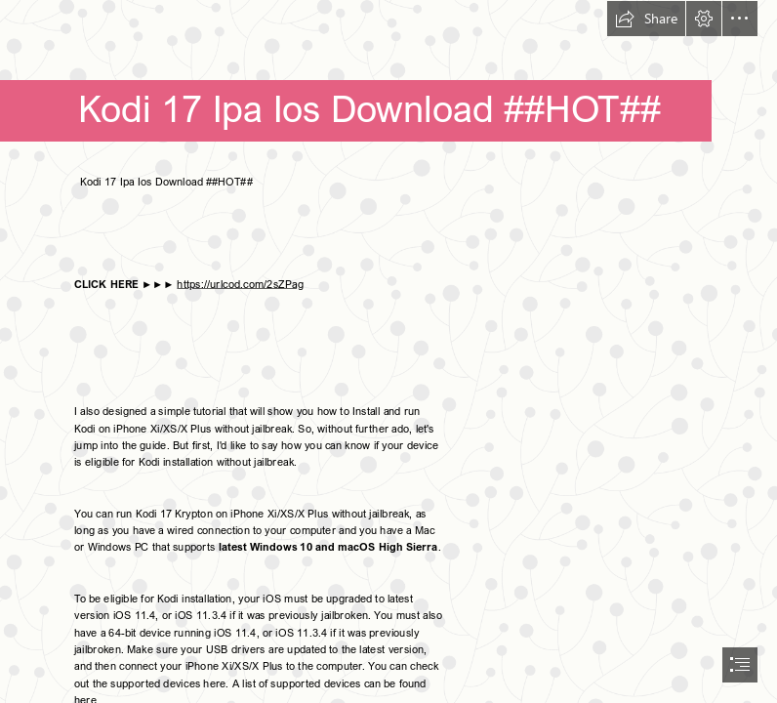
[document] (388, 351)
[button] (646, 18)
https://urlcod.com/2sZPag (240, 283)
